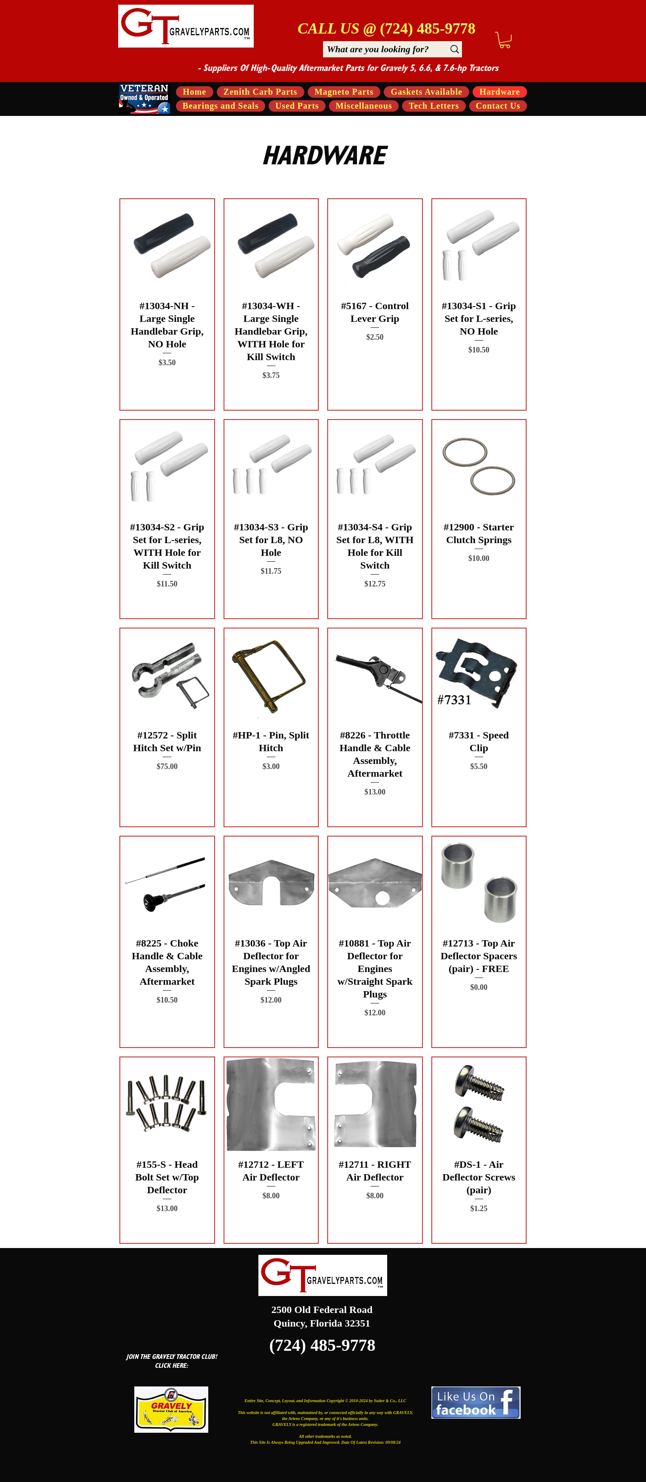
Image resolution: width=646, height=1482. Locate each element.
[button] (505, 40)
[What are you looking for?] (378, 49)
